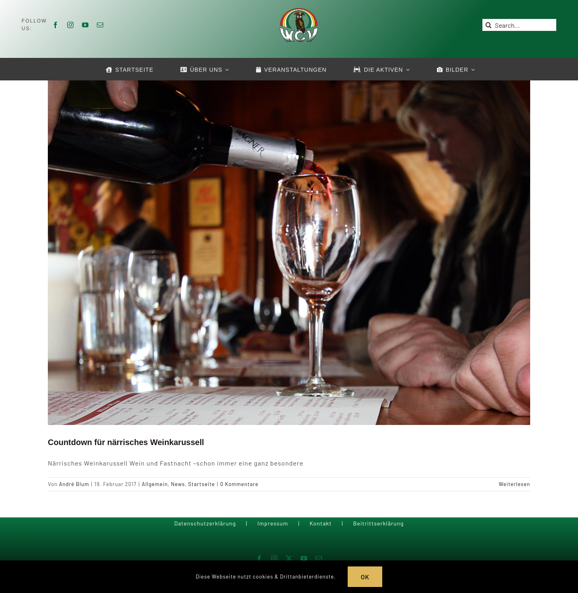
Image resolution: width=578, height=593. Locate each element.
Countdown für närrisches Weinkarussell (126, 442)
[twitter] (289, 558)
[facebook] (55, 25)
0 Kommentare (239, 484)
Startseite (201, 484)
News (178, 484)
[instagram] (70, 25)
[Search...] (519, 25)
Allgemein (155, 484)
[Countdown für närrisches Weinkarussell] (289, 251)
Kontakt (320, 523)
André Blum (74, 484)
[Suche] (488, 25)
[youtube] (85, 25)
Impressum (272, 523)
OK (365, 577)
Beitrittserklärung (378, 523)
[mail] (100, 25)
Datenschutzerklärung (205, 523)
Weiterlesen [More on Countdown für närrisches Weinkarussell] (514, 484)
